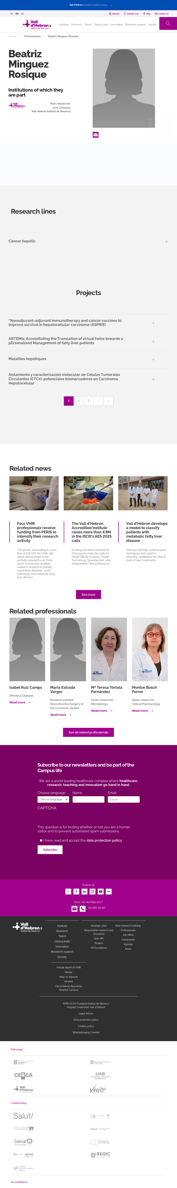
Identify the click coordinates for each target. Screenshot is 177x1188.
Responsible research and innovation (98, 932)
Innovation (116, 24)
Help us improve (68, 976)
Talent (88, 24)
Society (152, 24)
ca (11, 14)
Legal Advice (86, 1013)
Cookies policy (86, 1026)
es (22, 14)
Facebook (76, 890)
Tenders (98, 943)
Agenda (128, 944)
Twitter (68, 890)
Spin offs (99, 938)
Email (95, 133)
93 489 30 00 (96, 907)
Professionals (128, 930)
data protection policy (104, 840)
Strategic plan (99, 925)
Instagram (92, 890)
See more (88, 594)
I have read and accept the (82, 840)
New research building (128, 925)
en (17, 14)
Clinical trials (101, 24)
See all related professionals (88, 732)
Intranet (68, 981)
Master (68, 972)
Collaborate (128, 939)
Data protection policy (86, 1019)
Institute (62, 926)
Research (76, 24)
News (128, 949)
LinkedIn (84, 890)
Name (77, 793)
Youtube (101, 890)
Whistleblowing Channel (86, 1032)
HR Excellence (99, 947)
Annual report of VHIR (69, 967)
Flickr (109, 890)
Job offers (128, 935)
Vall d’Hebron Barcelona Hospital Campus (68, 988)
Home (13, 36)
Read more (17, 702)
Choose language (51, 793)
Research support (135, 24)
